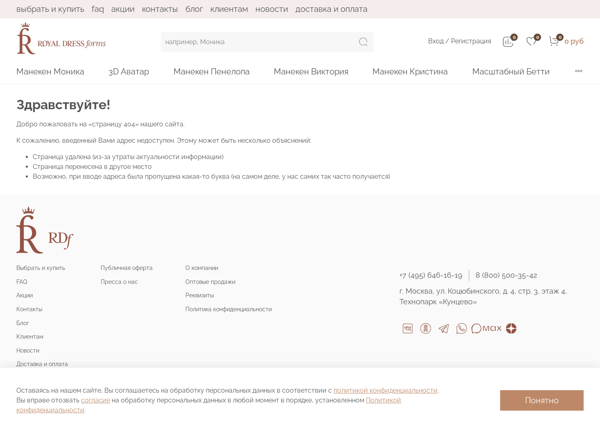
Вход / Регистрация (459, 41)
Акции (123, 9)
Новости (271, 9)
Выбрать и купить (50, 9)
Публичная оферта (127, 267)
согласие (95, 400)
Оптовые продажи (210, 281)
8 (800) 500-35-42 (506, 275)
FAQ (98, 9)
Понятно (542, 400)
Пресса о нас (119, 281)
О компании (201, 267)
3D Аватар (128, 71)
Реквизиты (199, 295)
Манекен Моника (50, 71)
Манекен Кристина (410, 71)
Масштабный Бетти (511, 71)
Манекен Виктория (311, 71)
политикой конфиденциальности (386, 390)
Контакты (160, 9)
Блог (194, 9)
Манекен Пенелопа (212, 71)
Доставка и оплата (331, 9)
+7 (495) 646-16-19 (430, 275)
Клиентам (229, 9)
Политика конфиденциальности (228, 309)
